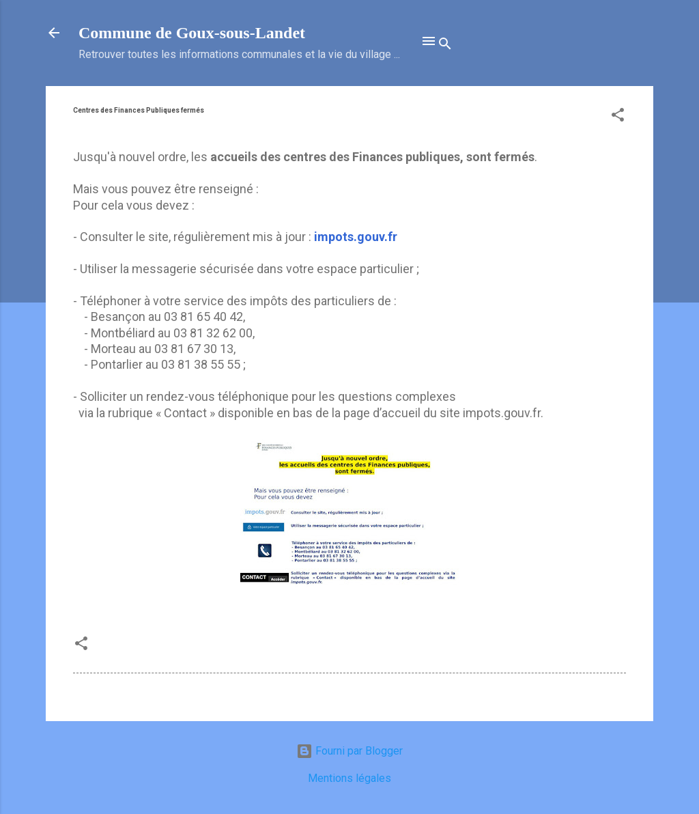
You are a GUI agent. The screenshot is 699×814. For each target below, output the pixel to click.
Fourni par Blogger (349, 750)
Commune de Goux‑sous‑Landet (192, 33)
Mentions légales (349, 778)
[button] (618, 117)
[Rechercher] (445, 46)
